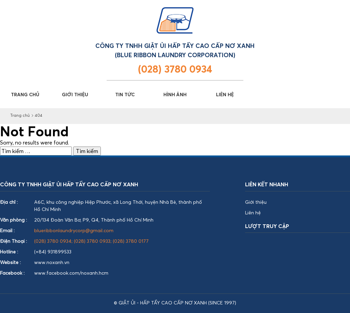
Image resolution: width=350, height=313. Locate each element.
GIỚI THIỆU (75, 94)
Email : (7, 230)
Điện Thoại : (13, 241)
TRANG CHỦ (25, 94)
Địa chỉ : (9, 202)
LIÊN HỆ (225, 94)
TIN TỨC (125, 94)
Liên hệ (253, 212)
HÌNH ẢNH (175, 94)
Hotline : (9, 251)
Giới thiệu (256, 202)
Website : (10, 262)
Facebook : (12, 273)
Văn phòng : (13, 220)
